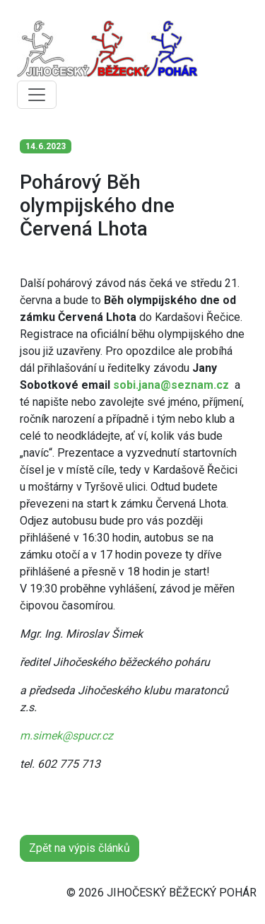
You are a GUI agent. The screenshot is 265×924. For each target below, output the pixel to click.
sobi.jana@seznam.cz (171, 385)
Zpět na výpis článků (79, 848)
